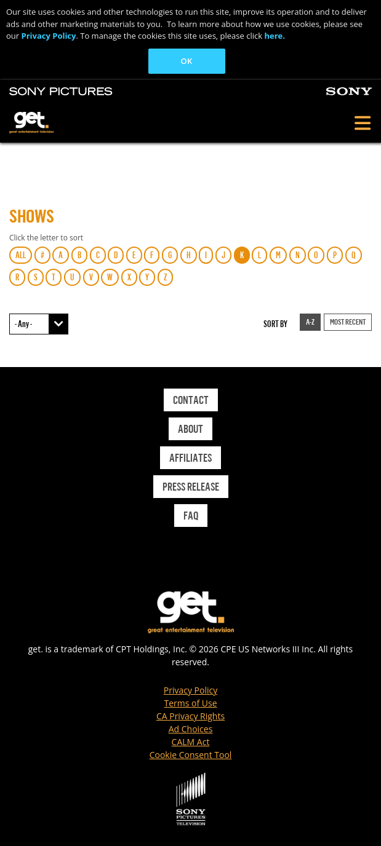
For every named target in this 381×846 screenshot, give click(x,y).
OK (187, 60)
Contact (191, 399)
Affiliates (190, 457)
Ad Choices (191, 729)
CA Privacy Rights (190, 716)
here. (274, 35)
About (190, 428)
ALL (20, 255)
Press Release (190, 486)
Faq (190, 515)
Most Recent (348, 321)
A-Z (310, 321)
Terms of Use (190, 703)
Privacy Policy (48, 35)
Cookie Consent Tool (191, 755)
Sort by (275, 323)
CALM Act (191, 742)
